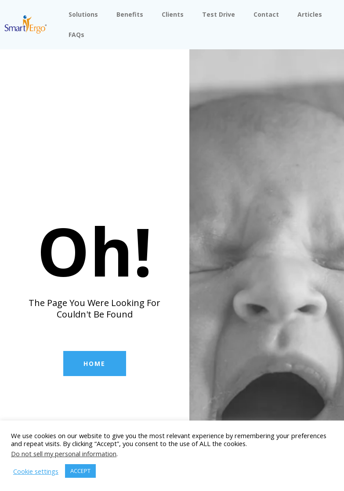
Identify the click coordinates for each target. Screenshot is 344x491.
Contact (266, 14)
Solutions (83, 14)
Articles (309, 14)
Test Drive (218, 14)
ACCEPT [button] (80, 471)
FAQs (76, 34)
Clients (173, 14)
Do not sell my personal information (63, 453)
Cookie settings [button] (35, 471)
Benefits (129, 14)
